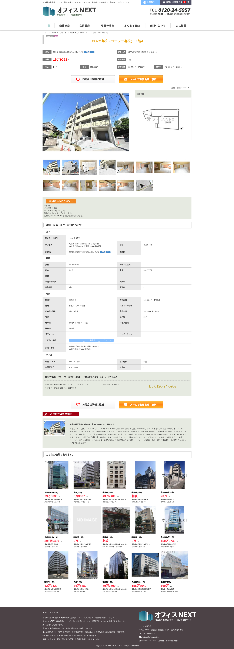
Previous (51, 121)
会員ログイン (152, 2)
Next (120, 121)
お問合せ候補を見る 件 (177, 2)
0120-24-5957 (165, 386)
